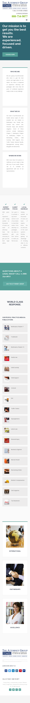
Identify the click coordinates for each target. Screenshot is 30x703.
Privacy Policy (6, 682)
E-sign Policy (9, 684)
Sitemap (15, 684)
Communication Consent (16, 682)
